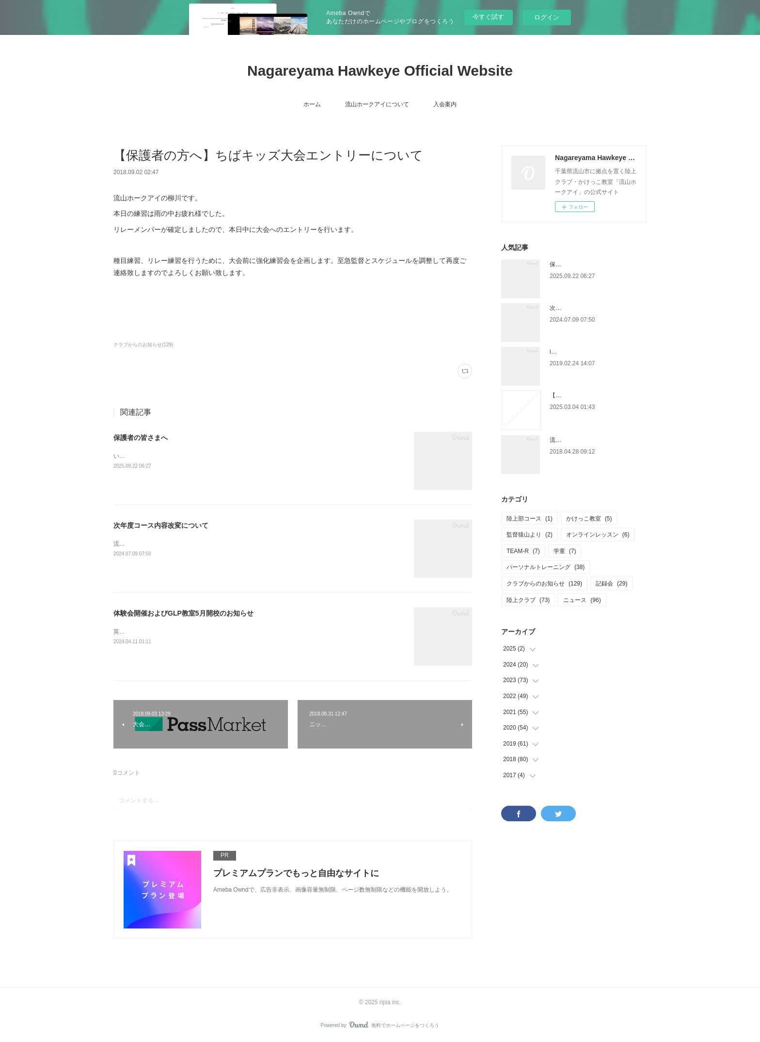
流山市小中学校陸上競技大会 (587, 440)
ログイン (546, 17)
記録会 (611, 583)
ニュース (582, 600)
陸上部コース (530, 518)
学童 (565, 551)
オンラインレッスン (598, 534)
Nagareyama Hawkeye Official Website (380, 71)
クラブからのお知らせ (544, 583)
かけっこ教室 (589, 518)
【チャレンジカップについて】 (590, 395)
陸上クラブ (528, 600)
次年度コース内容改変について (160, 525)
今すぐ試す (488, 16)
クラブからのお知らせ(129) (143, 344)
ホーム (312, 104)
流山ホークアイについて (377, 104)
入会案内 (445, 104)
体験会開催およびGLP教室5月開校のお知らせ (183, 613)
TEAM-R (523, 551)
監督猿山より (530, 534)
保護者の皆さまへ (140, 437)
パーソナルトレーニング (546, 567)
